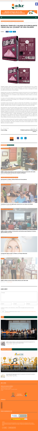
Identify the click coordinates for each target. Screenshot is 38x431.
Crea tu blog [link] (4, 130)
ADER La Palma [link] (9, 174)
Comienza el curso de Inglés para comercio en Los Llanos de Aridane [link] (17, 204)
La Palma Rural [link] (13, 21)
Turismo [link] (16, 177)
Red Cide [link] (17, 364)
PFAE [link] (11, 332)
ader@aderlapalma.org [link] (7, 390)
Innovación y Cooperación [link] (6, 364)
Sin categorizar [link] (7, 148)
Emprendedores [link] (3, 21)
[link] (36, 4)
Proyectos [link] (10, 209)
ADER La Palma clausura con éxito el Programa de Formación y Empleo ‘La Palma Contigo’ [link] (16, 335)
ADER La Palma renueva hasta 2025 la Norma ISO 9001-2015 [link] (14, 280)
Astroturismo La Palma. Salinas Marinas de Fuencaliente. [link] (14, 179)
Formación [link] (4, 332)
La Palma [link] (8, 21)
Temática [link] (21, 21)
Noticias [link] (18, 21)
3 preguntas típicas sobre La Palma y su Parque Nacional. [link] (14, 253)
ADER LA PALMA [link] (9, 376)
